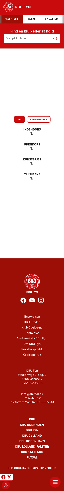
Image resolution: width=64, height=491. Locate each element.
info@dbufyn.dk (32, 394)
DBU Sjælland (32, 452)
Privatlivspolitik (32, 349)
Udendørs (32, 144)
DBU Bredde (32, 322)
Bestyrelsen (32, 316)
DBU (32, 419)
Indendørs (32, 129)
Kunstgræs (32, 159)
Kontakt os (32, 333)
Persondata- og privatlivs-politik (32, 468)
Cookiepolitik (32, 355)
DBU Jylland (32, 436)
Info (19, 120)
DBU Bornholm (32, 425)
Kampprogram (38, 120)
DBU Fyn (32, 430)
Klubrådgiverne (32, 327)
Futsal (32, 457)
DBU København (32, 441)
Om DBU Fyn (32, 344)
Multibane (32, 174)
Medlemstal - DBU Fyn (32, 338)
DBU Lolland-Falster (32, 446)
